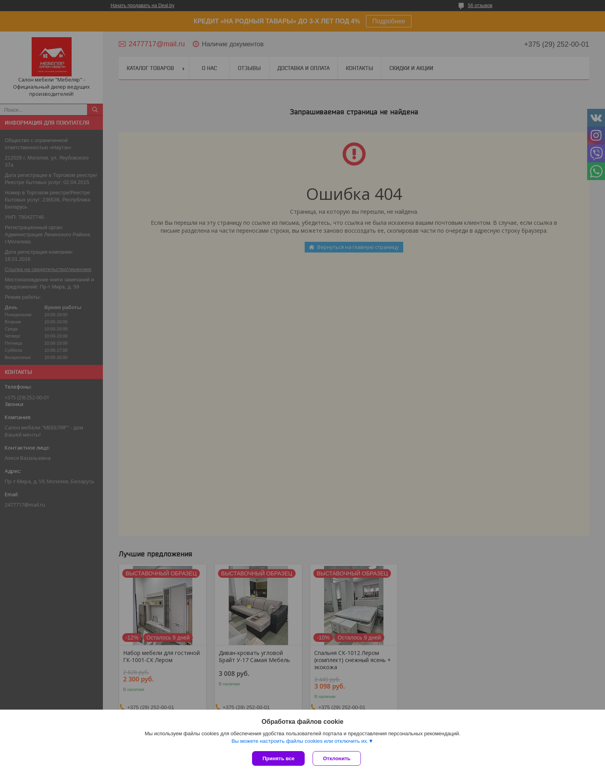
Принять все (278, 758)
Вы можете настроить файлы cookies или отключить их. (299, 741)
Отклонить (336, 758)
